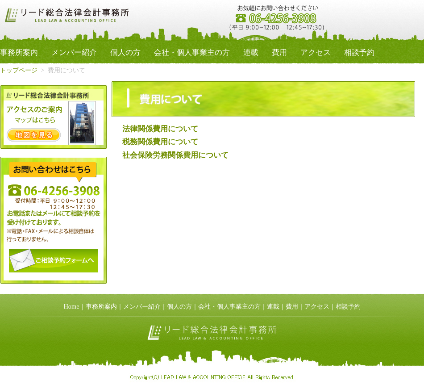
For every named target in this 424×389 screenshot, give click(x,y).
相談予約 (359, 52)
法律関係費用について (160, 129)
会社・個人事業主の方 (192, 52)
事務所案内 (19, 52)
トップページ (18, 70)
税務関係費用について (160, 142)
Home (71, 306)
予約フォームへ (53, 260)
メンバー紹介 (74, 52)
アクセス (315, 52)
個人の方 (125, 52)
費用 (279, 52)
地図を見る (34, 135)
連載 (250, 52)
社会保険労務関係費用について (175, 155)
